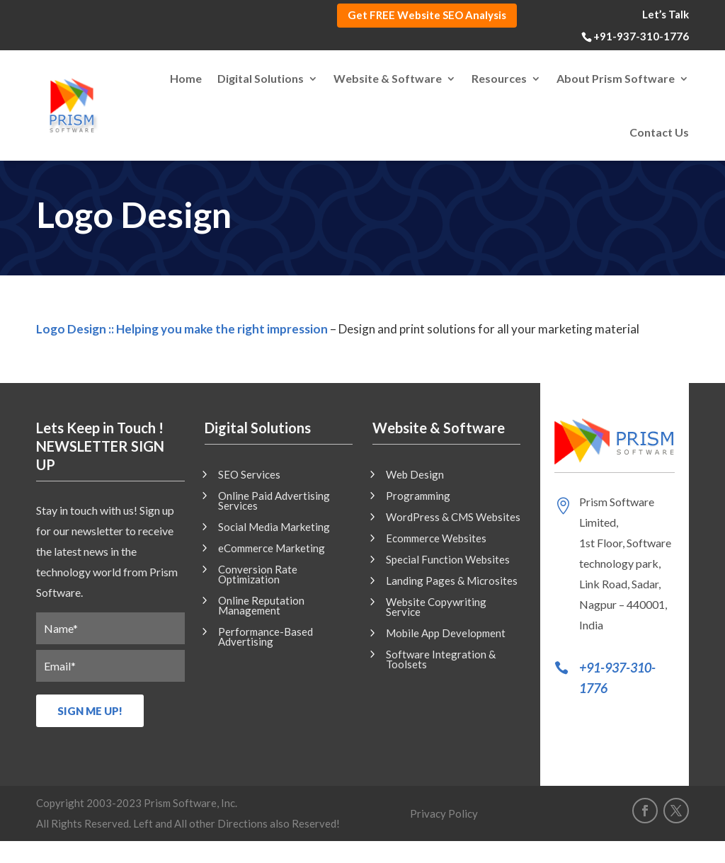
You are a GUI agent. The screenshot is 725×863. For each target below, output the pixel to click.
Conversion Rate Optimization (257, 574)
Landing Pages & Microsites (452, 581)
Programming (418, 496)
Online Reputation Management (261, 606)
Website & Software (387, 78)
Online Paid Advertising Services (274, 501)
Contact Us (659, 132)
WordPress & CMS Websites (453, 517)
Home (186, 78)
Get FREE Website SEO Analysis (427, 14)
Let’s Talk (665, 15)
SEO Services (249, 475)
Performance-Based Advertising (265, 637)
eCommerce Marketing (271, 548)
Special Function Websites (448, 560)
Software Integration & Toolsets (441, 659)
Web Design (415, 475)
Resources (499, 78)
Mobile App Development (446, 633)
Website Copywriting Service (436, 607)
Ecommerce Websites (436, 538)
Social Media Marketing (274, 527)
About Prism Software (615, 78)
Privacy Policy (444, 814)
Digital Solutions (260, 78)
